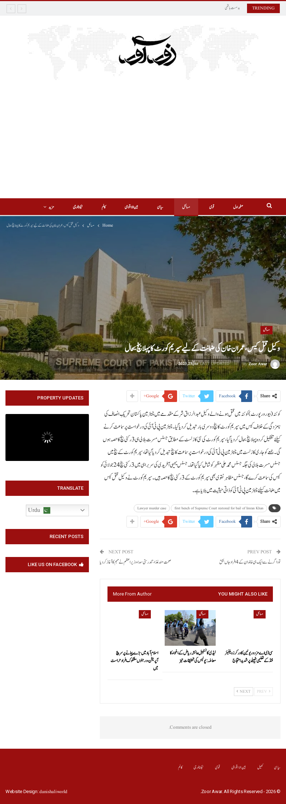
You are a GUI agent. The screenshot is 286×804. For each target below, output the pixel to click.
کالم (91, 207)
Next (243, 691)
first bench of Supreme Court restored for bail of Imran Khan (219, 508)
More (63, 207)
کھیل (260, 767)
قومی (202, 207)
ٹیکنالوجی (198, 767)
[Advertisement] (143, 135)
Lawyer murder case (151, 508)
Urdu (39, 510)
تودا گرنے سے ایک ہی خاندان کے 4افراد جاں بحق (250, 562)
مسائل (176, 207)
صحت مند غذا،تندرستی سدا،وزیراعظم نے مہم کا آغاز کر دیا (135, 562)
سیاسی (149, 207)
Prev (263, 691)
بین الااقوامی (119, 207)
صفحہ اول (230, 207)
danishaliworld (53, 791)
